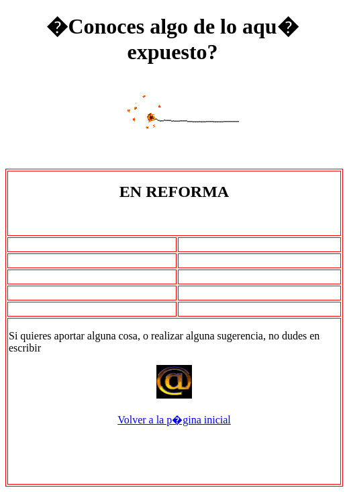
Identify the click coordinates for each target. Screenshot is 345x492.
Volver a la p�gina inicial (174, 419)
